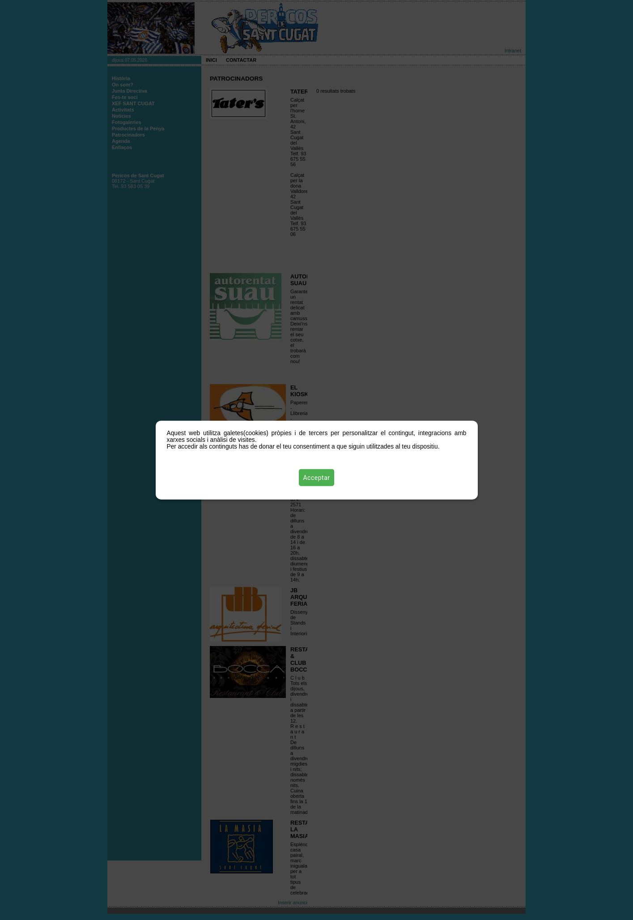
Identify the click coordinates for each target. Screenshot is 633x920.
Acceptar (317, 477)
